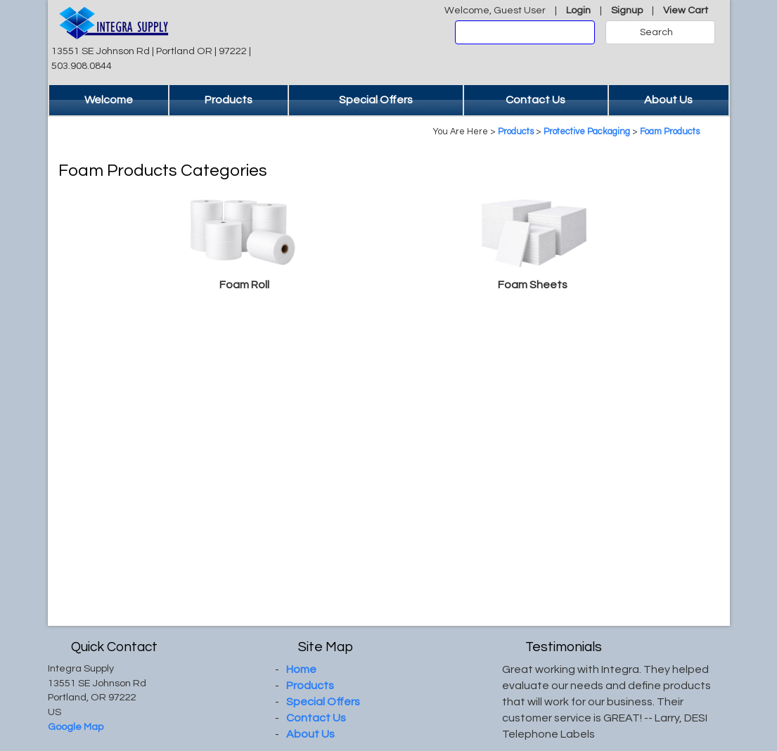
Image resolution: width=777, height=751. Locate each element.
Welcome (108, 99)
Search (656, 32)
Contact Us (535, 99)
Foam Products (670, 131)
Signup (627, 10)
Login (578, 10)
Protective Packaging (587, 131)
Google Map (75, 726)
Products (228, 99)
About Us (668, 99)
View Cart (685, 10)
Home (301, 669)
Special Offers (376, 99)
